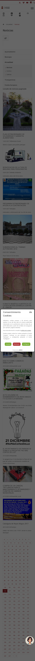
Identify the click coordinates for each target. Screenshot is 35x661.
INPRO (20, 350)
